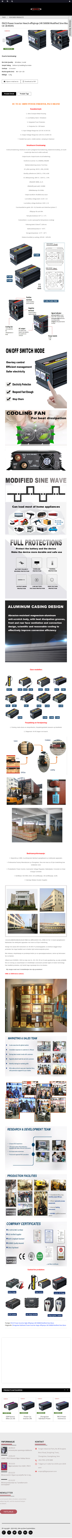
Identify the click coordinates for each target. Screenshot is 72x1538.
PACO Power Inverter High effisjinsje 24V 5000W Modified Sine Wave (32, 1323)
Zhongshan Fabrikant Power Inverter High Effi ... (44, 1417)
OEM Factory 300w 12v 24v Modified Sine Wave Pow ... (10, 1417)
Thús (3, 17)
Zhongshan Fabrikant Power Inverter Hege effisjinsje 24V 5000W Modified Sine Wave (39, 1325)
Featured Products (16, 17)
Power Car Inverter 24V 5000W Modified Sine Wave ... (27, 1417)
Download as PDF (31, 81)
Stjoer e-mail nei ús (13, 81)
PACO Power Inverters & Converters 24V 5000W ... (61, 1417)
